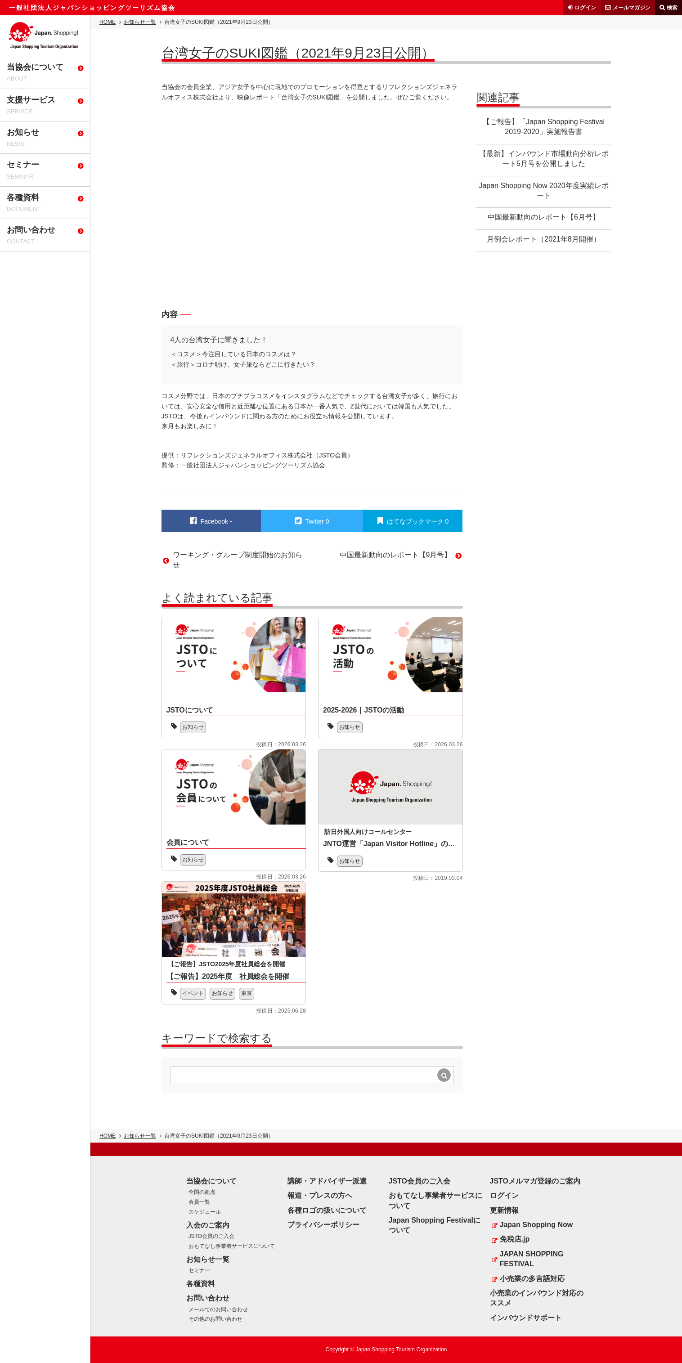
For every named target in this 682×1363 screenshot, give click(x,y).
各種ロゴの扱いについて (327, 1210)
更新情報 (504, 1210)
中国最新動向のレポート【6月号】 (544, 217)
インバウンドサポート (526, 1318)
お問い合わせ (207, 1298)
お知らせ (193, 727)
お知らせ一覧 (140, 22)
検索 (672, 7)
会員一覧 (199, 1202)
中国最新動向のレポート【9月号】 (396, 555)
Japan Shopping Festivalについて (434, 1225)
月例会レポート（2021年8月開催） (544, 239)
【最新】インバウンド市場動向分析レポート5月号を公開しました (544, 158)
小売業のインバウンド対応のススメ (536, 1298)
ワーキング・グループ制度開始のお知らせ (237, 560)
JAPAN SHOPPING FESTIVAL (532, 1259)
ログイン (585, 7)
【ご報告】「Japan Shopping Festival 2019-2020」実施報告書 (544, 126)
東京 (247, 993)
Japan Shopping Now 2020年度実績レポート (543, 190)
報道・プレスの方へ (319, 1195)
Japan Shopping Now (536, 1224)
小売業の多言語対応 (532, 1278)
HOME (107, 22)
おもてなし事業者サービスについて (231, 1246)
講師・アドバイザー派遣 (327, 1181)
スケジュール (204, 1212)
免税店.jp (515, 1239)
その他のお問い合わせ (215, 1319)
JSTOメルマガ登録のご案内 (535, 1181)
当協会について (211, 1181)
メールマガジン (632, 7)
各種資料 (200, 1283)
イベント (193, 993)
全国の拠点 (201, 1192)
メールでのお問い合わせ (218, 1309)
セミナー (199, 1270)
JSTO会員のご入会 (211, 1236)
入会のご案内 (207, 1225)
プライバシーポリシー (323, 1224)
